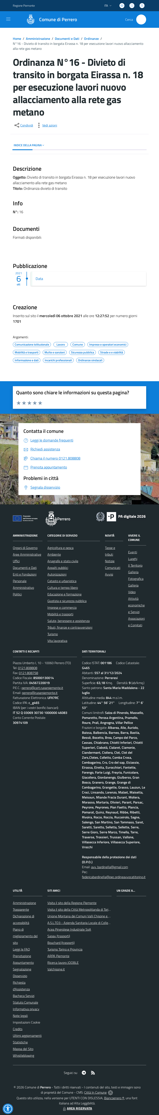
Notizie (109, 561)
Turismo (52, 634)
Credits (17, 1028)
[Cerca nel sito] (141, 19)
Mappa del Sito (23, 1048)
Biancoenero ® (114, 1098)
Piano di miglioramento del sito (25, 936)
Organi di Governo (25, 547)
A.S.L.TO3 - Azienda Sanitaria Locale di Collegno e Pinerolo (87, 922)
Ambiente (54, 554)
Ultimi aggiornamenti (27, 1035)
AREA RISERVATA (77, 1108)
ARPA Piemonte (58, 955)
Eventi (132, 552)
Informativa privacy (26, 1009)
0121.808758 (28, 672)
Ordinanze (91, 38)
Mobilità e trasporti (60, 614)
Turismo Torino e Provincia (64, 949)
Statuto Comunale (25, 1002)
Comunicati (112, 567)
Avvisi (109, 574)
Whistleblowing (23, 1055)
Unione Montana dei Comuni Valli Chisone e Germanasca (86, 916)
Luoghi (132, 558)
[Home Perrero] (49, 19)
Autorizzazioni (56, 574)
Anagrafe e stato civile (62, 561)
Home (17, 38)
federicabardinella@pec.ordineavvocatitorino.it (114, 876)
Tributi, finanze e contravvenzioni (69, 627)
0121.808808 (27, 667)
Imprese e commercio (62, 607)
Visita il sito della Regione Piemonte (71, 902)
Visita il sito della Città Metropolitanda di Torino (79, 909)
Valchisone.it (56, 969)
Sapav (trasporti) (58, 936)
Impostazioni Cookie (26, 1022)
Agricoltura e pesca (60, 547)
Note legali (20, 1015)
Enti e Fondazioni (24, 574)
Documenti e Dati (67, 38)
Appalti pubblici (57, 567)
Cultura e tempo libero (62, 587)
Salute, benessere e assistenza (68, 620)
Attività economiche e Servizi (136, 605)
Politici (17, 594)
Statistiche (20, 1042)
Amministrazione (38, 38)
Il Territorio (135, 565)
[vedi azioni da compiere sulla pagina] (46, 125)
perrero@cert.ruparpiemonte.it (42, 687)
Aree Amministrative (27, 554)
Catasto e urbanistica (61, 580)
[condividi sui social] (23, 125)
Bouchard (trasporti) (61, 942)
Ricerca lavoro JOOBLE (63, 962)
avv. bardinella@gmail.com (109, 866)
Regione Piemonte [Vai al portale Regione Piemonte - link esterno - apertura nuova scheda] (24, 5)
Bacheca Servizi (23, 995)
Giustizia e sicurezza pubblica (67, 600)
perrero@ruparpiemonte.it (40, 692)
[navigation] (8, 19)
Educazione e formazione (64, 594)
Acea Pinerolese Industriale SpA (69, 929)
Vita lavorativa (57, 640)
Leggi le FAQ (21, 949)
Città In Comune (95, 1092)
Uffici (16, 561)
